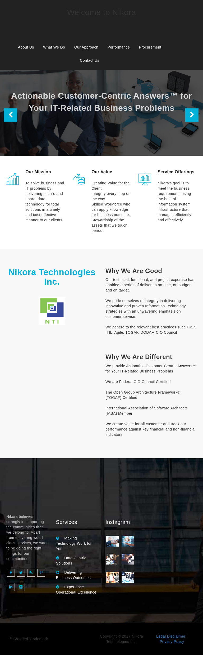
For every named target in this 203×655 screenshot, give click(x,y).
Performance (118, 47)
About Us (26, 47)
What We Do (54, 47)
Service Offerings (176, 172)
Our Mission (38, 172)
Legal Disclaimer (170, 636)
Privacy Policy (172, 641)
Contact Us (89, 60)
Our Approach (86, 47)
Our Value (101, 172)
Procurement (150, 47)
